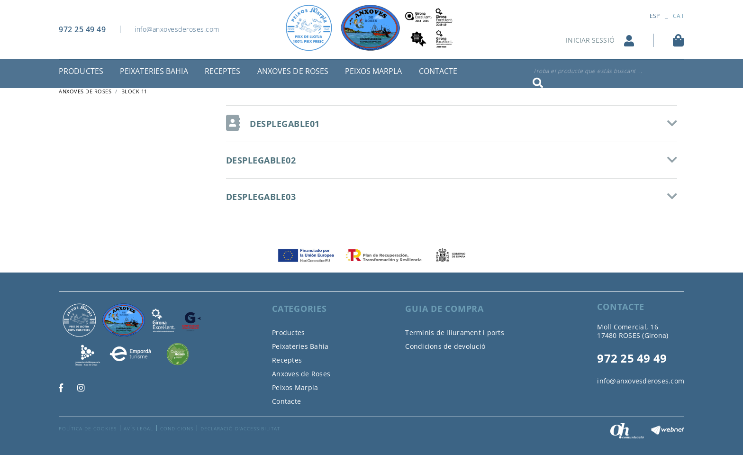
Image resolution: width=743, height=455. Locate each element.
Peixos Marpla (295, 387)
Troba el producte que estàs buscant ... (588, 71)
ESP (655, 16)
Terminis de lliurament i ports (454, 332)
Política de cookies (88, 428)
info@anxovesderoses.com (177, 29)
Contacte (286, 401)
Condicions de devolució (445, 346)
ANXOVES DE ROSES (85, 91)
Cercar (538, 83)
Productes (288, 332)
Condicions (176, 428)
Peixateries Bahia (300, 346)
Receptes (287, 359)
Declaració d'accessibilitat (240, 428)
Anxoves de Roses (301, 373)
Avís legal (138, 428)
